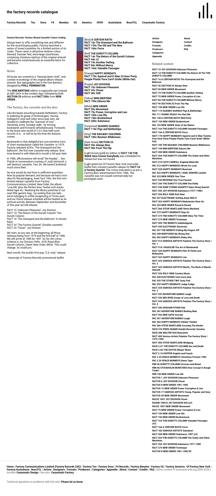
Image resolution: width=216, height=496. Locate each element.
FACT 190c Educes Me (97, 101)
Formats (156, 45)
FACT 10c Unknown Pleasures (101, 87)
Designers (157, 42)
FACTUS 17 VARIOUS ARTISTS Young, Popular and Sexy (181, 392)
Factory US (157, 466)
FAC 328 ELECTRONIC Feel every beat (171, 277)
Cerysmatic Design (27, 472)
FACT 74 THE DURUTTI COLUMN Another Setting (177, 93)
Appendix (157, 56)
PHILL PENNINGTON (33, 85)
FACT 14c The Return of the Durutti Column (109, 56)
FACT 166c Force (94, 48)
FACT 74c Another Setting (99, 62)
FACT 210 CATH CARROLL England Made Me (175, 162)
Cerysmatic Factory (153, 22)
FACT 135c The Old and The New (103, 45)
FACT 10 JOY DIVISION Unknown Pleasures (174, 69)
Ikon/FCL (132, 22)
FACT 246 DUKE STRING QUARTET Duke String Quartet (180, 187)
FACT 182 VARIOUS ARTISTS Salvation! (172, 430)
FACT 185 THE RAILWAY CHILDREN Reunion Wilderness (181, 145)
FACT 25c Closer (94, 90)
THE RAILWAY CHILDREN (106, 134)
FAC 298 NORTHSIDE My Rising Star (171, 233)
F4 (52, 22)
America (87, 22)
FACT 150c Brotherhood (98, 118)
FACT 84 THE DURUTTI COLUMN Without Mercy (177, 100)
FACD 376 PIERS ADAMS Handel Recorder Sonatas (178, 329)
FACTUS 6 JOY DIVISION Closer (168, 381)
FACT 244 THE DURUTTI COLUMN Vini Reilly (175, 183)
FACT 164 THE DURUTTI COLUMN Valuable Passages (180, 128)
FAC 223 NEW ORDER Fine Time (168, 176)
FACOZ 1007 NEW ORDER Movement (171, 406)
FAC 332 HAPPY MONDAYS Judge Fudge (173, 284)
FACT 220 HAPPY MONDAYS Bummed (172, 169)
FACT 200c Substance (97, 121)
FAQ (186, 49)
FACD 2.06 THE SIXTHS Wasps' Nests (171, 350)
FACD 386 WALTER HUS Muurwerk (170, 332)
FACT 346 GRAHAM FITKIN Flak (168, 307)
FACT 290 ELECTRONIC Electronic (169, 226)
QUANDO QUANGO (108, 126)
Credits (187, 45)
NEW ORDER (100, 106)
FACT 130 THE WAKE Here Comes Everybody (111, 155)
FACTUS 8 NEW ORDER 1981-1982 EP (171, 451)
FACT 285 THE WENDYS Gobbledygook (172, 223)
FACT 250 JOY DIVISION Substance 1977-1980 (176, 444)
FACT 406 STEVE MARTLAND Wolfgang (172, 342)
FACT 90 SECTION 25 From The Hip (170, 103)
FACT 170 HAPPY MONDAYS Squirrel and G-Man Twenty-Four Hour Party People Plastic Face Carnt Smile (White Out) (182, 139)
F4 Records (122, 466)
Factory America (175, 466)
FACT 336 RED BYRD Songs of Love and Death (176, 297)
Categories (157, 52)
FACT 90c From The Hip (98, 148)
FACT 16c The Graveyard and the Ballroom (108, 42)
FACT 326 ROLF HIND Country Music (171, 273)
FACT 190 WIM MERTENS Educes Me (171, 148)
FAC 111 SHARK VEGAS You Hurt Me (171, 114)
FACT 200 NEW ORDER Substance (169, 152)
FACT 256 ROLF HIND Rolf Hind (168, 194)
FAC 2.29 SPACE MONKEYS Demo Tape (172, 360)
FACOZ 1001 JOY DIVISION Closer (170, 399)
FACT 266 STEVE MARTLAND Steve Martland (175, 208)
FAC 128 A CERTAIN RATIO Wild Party (171, 118)
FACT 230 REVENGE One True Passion (172, 180)
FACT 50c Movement (96, 109)
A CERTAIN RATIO (101, 39)
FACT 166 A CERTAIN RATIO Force (170, 132)
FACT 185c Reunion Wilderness (102, 137)
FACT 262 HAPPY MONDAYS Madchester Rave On (178, 201)
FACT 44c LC (91, 59)
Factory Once (106, 466)
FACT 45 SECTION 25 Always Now (169, 85)
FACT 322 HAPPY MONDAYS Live (169, 257)
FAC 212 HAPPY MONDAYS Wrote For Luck (174, 165)
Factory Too (89, 466)
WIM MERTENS (21, 90)
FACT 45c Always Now (97, 145)
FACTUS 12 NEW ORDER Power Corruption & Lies (177, 388)
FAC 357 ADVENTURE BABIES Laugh (171, 318)
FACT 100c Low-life (95, 115)
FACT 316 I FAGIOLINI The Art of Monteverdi (175, 247)
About (187, 38)
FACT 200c (42, 96)
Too (33, 22)
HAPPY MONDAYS (105, 73)
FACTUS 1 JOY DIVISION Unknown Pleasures (175, 377)
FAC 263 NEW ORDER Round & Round (171, 205)
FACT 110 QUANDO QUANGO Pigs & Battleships (177, 110)
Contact (188, 42)
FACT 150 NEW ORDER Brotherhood (170, 121)
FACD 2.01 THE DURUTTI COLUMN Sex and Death (178, 346)
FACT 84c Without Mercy (98, 65)
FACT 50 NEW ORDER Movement (169, 89)
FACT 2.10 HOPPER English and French (172, 353)
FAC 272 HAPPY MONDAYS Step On (170, 212)
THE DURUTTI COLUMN (104, 53)
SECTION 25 (14, 96)
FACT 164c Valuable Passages (101, 68)
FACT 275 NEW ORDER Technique (169, 219)
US (75, 22)
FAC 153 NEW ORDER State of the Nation (173, 125)
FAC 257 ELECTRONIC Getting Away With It (174, 198)
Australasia (115, 22)
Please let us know (72, 481)
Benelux (64, 22)
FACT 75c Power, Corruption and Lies (105, 112)
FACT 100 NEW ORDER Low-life (168, 107)
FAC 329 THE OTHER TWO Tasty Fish (171, 280)
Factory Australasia (18, 469)
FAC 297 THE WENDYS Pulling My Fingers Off (175, 230)
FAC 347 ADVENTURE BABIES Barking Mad (174, 311)
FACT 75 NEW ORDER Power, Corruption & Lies (176, 96)
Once (43, 22)
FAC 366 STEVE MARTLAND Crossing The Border (177, 325)
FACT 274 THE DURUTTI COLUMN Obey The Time (177, 216)
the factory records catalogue (32, 12)
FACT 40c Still (92, 93)
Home (10, 466)
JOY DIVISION (102, 84)
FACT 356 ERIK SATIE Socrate (167, 315)
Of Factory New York (198, 466)
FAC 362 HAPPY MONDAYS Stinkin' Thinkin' (174, 322)
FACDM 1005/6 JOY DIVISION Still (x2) (172, 402)
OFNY (100, 22)
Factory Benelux (140, 466)
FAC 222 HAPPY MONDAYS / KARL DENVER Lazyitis (179, 173)
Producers (157, 49)
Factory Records (16, 22)
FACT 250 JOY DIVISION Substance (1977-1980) (177, 190)
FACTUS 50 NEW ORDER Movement (170, 395)
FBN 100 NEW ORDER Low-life (168, 374)
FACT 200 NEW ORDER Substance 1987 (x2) (175, 434)
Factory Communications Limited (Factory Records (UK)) (48, 466)
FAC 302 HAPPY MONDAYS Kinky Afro (172, 237)
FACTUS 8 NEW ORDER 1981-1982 (170, 385)
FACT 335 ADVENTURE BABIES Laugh (171, 294)
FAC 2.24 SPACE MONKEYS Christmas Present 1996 (179, 357)
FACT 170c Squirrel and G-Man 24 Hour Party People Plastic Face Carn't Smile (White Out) (110, 78)
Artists (155, 38)
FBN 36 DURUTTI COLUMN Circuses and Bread (176, 364)
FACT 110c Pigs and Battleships (102, 129)
